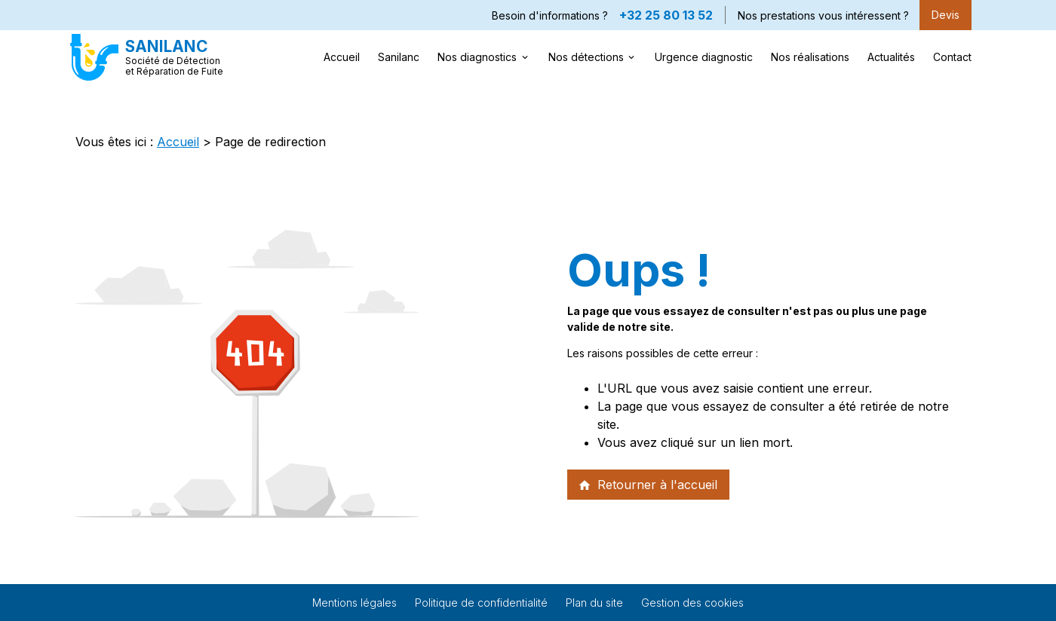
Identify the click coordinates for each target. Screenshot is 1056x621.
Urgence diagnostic (704, 56)
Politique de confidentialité (481, 602)
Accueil (342, 56)
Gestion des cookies (692, 602)
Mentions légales (354, 602)
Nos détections (586, 56)
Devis (945, 14)
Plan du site (594, 602)
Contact (952, 56)
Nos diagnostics (477, 56)
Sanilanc (398, 56)
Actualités (891, 56)
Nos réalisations (810, 56)
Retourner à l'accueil (647, 484)
